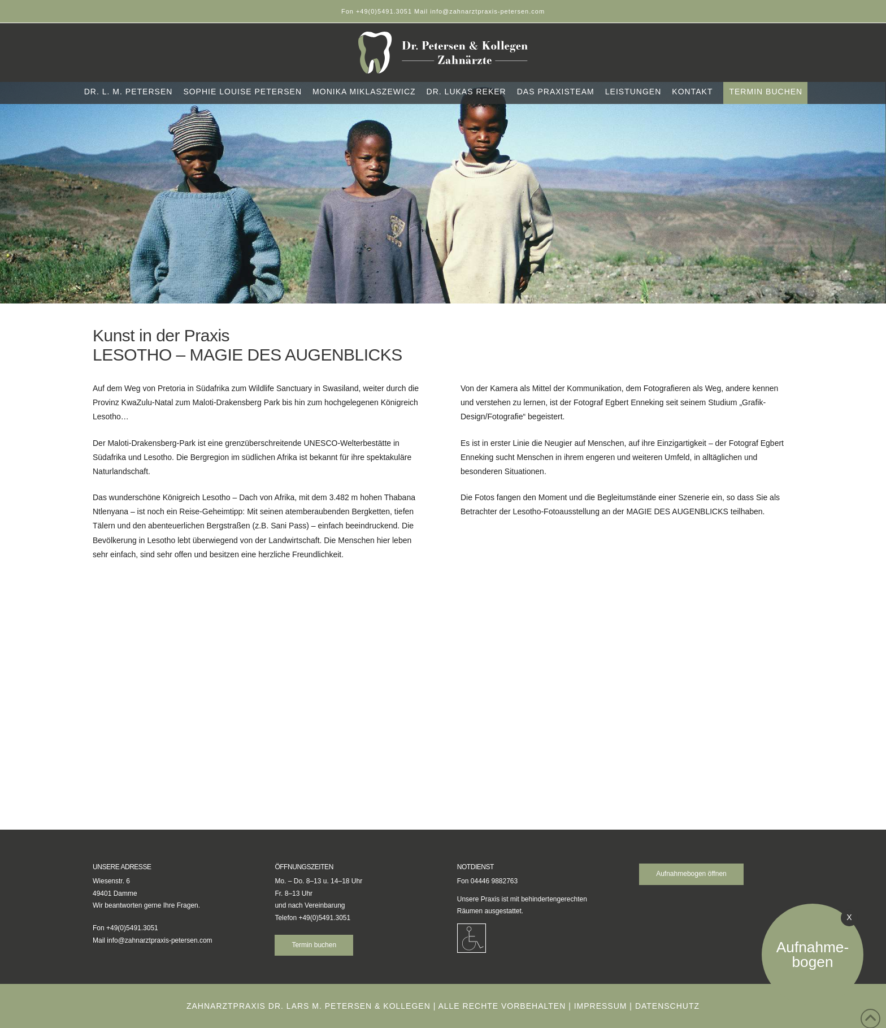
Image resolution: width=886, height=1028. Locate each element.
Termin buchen (314, 945)
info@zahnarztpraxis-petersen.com (159, 940)
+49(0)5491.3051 (324, 918)
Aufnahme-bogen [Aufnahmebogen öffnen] (812, 955)
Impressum (600, 1005)
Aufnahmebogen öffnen (691, 874)
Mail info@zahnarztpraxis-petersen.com (479, 11)
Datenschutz (667, 1005)
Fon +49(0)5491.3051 (377, 11)
